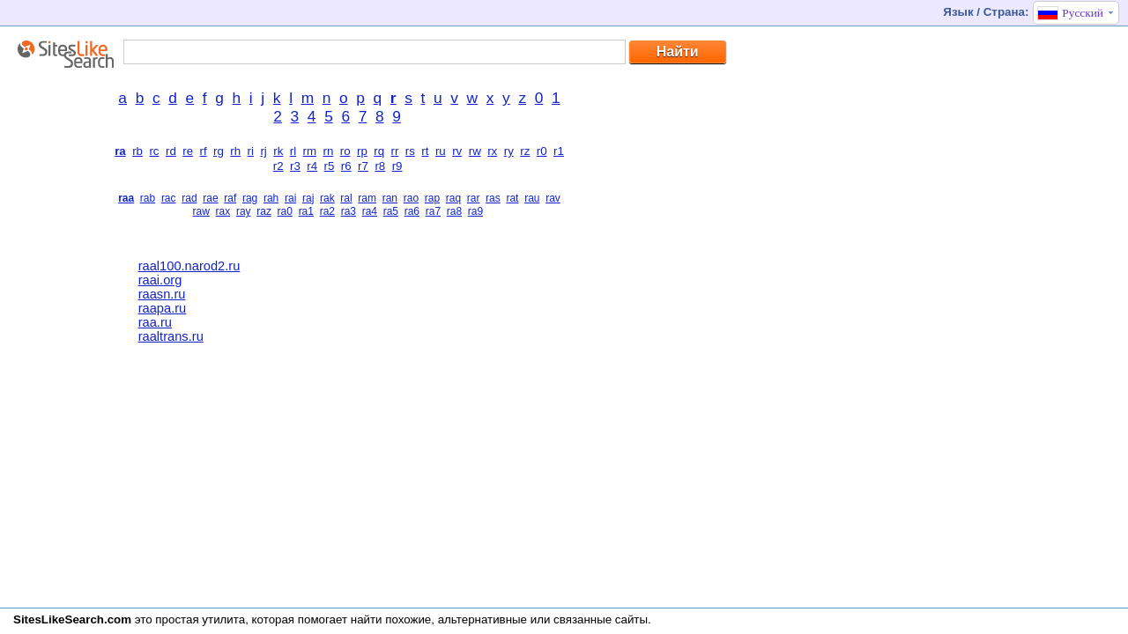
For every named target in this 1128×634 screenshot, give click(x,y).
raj (308, 198)
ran (389, 198)
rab (147, 198)
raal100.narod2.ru (189, 266)
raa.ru (155, 322)
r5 (329, 166)
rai (290, 198)
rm (310, 151)
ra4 (369, 211)
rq (379, 151)
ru (440, 151)
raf (230, 198)
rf (202, 151)
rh (235, 151)
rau (531, 198)
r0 (542, 151)
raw (201, 211)
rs (410, 151)
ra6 (411, 211)
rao (411, 198)
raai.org (160, 280)
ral (346, 198)
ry (509, 151)
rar (473, 198)
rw (475, 151)
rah (270, 198)
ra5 (390, 211)
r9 (397, 166)
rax (223, 211)
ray (243, 211)
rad (189, 198)
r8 (380, 166)
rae (210, 198)
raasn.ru (162, 294)
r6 (346, 166)
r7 (363, 166)
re (187, 151)
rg (218, 151)
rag (249, 198)
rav (552, 198)
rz (525, 151)
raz (263, 211)
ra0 (285, 211)
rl (293, 151)
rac (168, 198)
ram (367, 198)
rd (171, 151)
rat (512, 198)
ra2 (327, 211)
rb (137, 151)
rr (395, 151)
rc (154, 151)
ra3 (348, 211)
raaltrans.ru (171, 336)
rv (457, 151)
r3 (295, 166)
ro (345, 151)
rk (278, 151)
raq (453, 198)
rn (328, 151)
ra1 (306, 211)
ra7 (433, 211)
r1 (558, 151)
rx (492, 151)
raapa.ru (162, 308)
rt (424, 151)
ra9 (475, 211)
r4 (312, 166)
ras (493, 198)
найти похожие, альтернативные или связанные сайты (499, 619)
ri (251, 151)
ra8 (454, 211)
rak (327, 198)
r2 (278, 166)
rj (263, 151)
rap (432, 198)
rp (362, 151)
